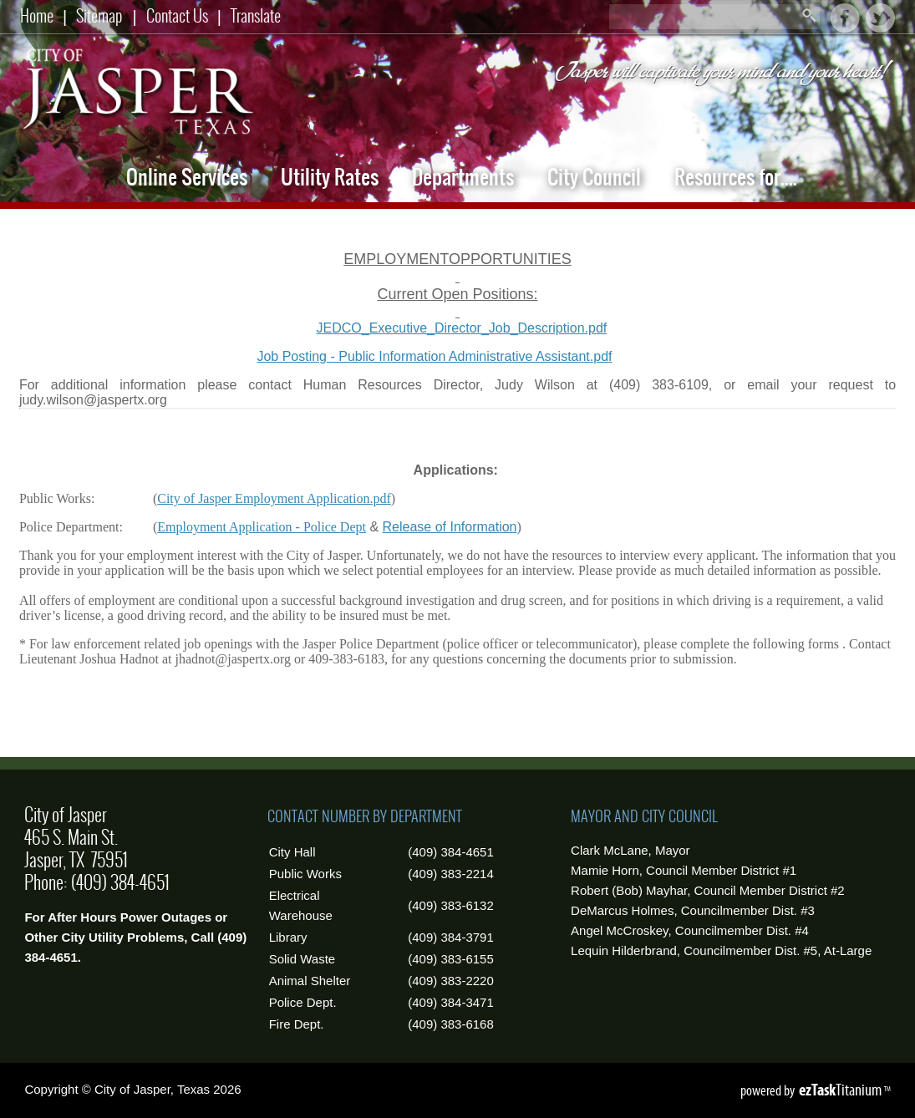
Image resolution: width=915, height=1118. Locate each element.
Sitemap (99, 15)
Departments (463, 177)
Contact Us (177, 15)
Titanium (841, 1090)
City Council (594, 177)
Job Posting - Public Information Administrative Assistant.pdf (316, 356)
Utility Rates (330, 177)
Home (36, 15)
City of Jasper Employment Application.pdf (274, 498)
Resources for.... (735, 177)
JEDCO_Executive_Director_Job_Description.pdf (462, 328)
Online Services (186, 177)
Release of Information (450, 527)
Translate (256, 15)
